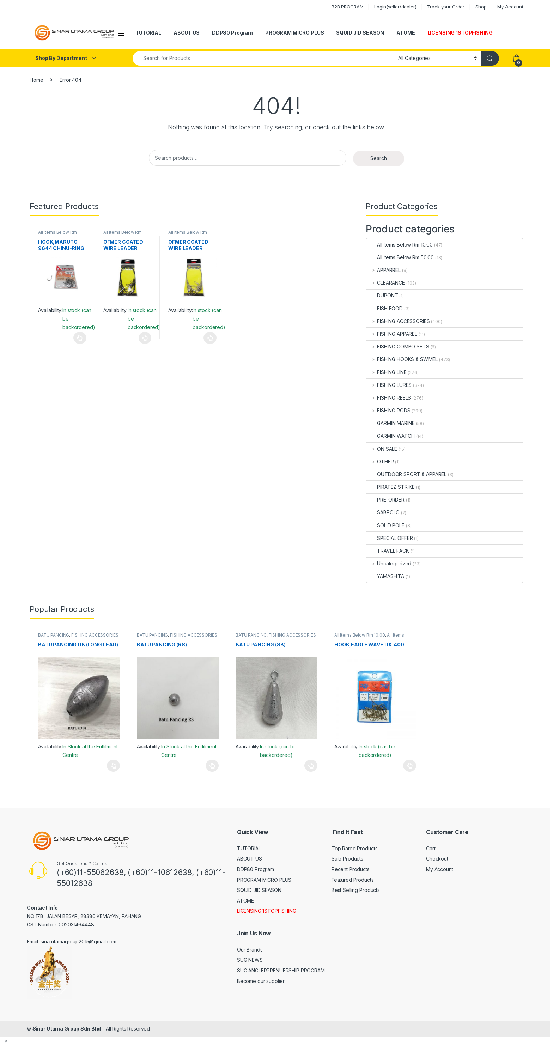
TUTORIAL (148, 33)
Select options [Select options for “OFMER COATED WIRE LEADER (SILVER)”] (210, 338)
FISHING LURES (389, 385)
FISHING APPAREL (391, 334)
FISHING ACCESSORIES (398, 321)
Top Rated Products (354, 848)
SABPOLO (383, 512)
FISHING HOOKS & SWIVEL (402, 359)
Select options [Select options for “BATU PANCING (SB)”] (310, 766)
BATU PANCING (53, 635)
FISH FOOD (384, 308)
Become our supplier (261, 981)
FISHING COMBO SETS (397, 347)
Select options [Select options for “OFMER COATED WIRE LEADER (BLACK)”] (145, 338)
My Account (510, 7)
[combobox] (263, 58)
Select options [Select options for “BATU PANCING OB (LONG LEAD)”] (113, 766)
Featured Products (353, 880)
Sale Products (347, 859)
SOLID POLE (385, 525)
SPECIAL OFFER (389, 538)
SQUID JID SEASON (360, 33)
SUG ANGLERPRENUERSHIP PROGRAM (281, 970)
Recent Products (351, 869)
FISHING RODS (388, 410)
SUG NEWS (250, 960)
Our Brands (250, 950)
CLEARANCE (385, 283)
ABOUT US (187, 33)
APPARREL (383, 270)
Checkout (437, 859)
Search (378, 158)
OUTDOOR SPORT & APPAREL (406, 474)
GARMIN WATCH (390, 436)
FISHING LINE (386, 372)
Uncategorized (388, 563)
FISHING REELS (388, 398)
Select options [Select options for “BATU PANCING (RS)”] (212, 766)
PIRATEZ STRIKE (390, 487)
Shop (480, 7)
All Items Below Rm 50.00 (400, 257)
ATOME (405, 33)
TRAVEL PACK (387, 551)
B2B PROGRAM (347, 7)
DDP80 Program (232, 33)
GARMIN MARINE (390, 423)
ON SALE (381, 449)
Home (36, 80)
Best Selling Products (356, 890)
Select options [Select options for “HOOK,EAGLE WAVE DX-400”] (409, 766)
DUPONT (382, 295)
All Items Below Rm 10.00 (399, 245)
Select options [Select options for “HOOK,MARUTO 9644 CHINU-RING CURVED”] (79, 338)
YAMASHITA (385, 576)
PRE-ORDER (385, 500)
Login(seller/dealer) (395, 7)
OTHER (380, 461)
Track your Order (445, 7)
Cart (430, 848)
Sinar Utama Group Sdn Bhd (66, 1029)
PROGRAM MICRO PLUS (294, 33)
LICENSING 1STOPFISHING (460, 33)
